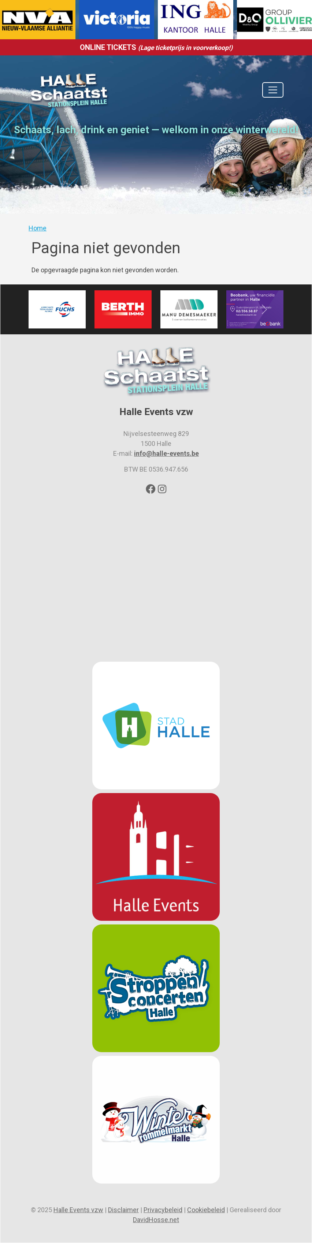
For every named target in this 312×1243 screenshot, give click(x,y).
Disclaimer (123, 1210)
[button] (48, 309)
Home (38, 228)
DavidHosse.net (156, 1220)
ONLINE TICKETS (156, 47)
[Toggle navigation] (272, 90)
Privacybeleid (163, 1210)
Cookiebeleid (206, 1210)
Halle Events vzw (78, 1210)
